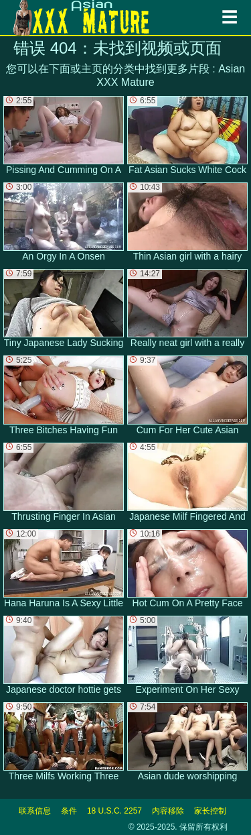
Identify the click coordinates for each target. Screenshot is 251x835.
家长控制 (210, 811)
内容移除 (168, 811)
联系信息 (35, 811)
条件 (69, 811)
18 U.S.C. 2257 (114, 811)
